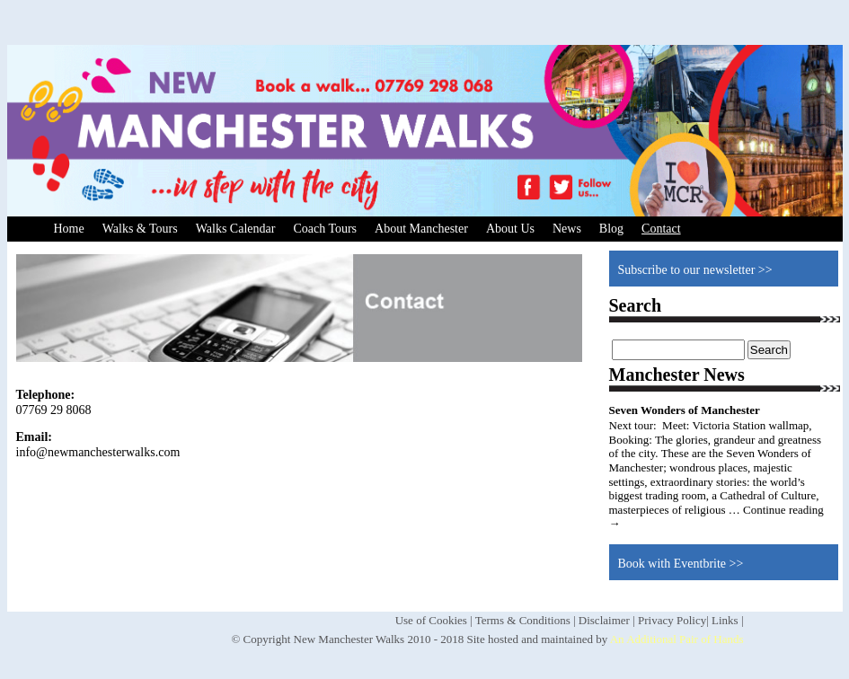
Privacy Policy (672, 620)
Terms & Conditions (522, 620)
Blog (611, 228)
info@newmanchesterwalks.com (98, 452)
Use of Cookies (431, 620)
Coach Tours (325, 228)
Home (69, 228)
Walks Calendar (236, 228)
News (567, 228)
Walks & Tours (140, 228)
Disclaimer (604, 620)
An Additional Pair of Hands (677, 639)
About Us (510, 228)
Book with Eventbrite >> (681, 563)
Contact (661, 228)
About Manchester (421, 228)
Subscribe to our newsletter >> (695, 270)
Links (725, 620)
